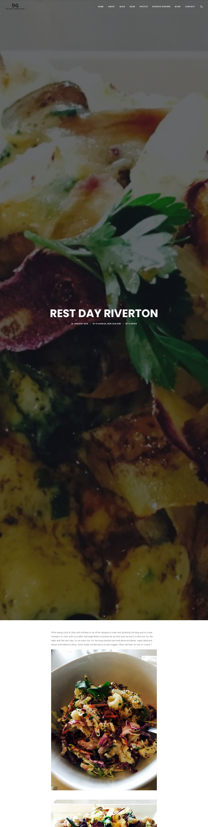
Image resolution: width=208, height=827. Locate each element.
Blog (122, 6)
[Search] (201, 7)
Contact (190, 6)
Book (177, 6)
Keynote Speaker (161, 6)
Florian (133, 304)
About (111, 6)
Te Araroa (100, 304)
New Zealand (114, 304)
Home (101, 6)
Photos (144, 6)
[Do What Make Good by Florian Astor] (15, 7)
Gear (132, 6)
